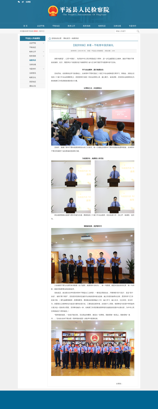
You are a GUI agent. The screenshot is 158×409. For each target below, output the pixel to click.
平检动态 (56, 26)
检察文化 (32, 77)
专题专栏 (132, 26)
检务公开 (71, 26)
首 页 (25, 26)
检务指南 (86, 26)
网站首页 (66, 38)
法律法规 (117, 26)
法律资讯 (32, 73)
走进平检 (40, 26)
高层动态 (32, 82)
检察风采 (102, 26)
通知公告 (32, 86)
